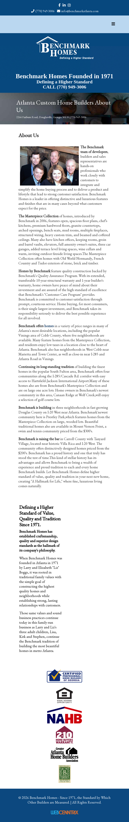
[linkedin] (64, 5)
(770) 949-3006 (45, 11)
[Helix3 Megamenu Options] (113, 24)
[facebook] (59, 5)
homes (49, 326)
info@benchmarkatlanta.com (80, 11)
